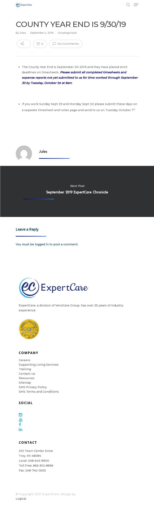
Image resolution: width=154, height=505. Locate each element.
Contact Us (27, 373)
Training (25, 369)
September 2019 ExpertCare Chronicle (77, 191)
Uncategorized (67, 32)
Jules (23, 32)
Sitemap (25, 382)
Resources (27, 378)
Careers (24, 360)
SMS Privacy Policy (33, 387)
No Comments (66, 43)
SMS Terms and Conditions (39, 391)
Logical (21, 499)
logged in (42, 244)
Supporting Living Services (39, 364)
